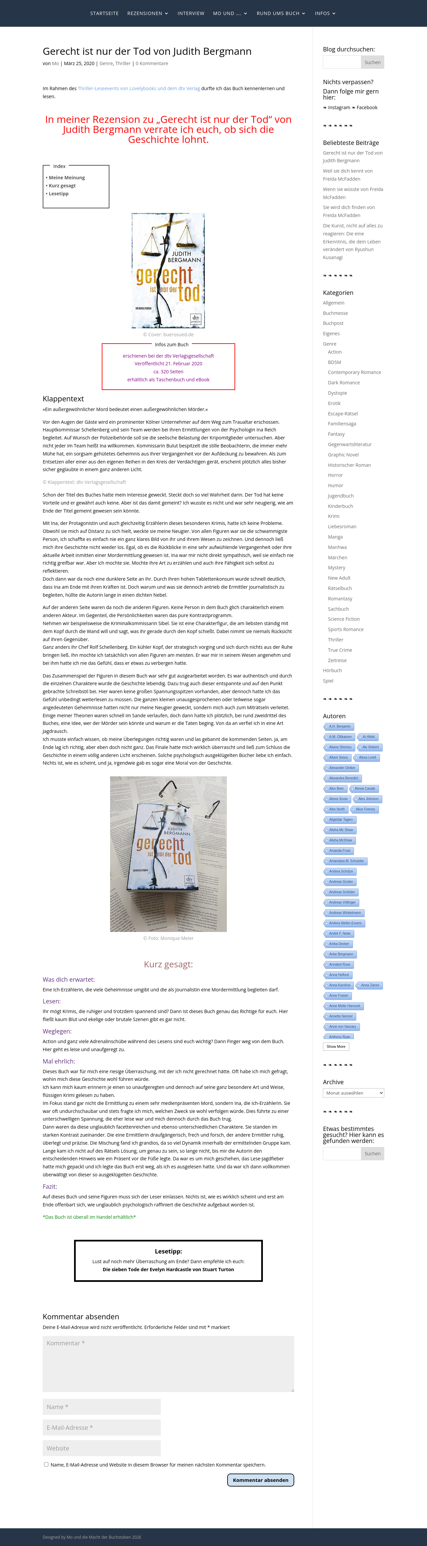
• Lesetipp (57, 193)
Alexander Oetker (342, 768)
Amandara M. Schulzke (346, 861)
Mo (55, 63)
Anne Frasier (338, 995)
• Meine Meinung (65, 177)
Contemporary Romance (354, 372)
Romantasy (340, 598)
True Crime (340, 650)
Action (335, 352)
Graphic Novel (343, 454)
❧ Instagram (336, 107)
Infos (322, 13)
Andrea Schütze (341, 871)
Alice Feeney (365, 809)
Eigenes (331, 333)
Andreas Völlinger (342, 902)
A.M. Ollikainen (340, 737)
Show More (336, 1046)
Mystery (336, 567)
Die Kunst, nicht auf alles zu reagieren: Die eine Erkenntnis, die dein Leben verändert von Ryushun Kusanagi (353, 241)
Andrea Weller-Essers (345, 923)
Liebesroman (342, 526)
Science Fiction (344, 619)
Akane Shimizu (340, 747)
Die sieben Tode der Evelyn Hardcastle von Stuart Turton (168, 1269)
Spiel (328, 681)
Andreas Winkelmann (345, 913)
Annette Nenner (341, 1016)
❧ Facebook (365, 107)
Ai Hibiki (369, 737)
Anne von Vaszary (342, 1026)
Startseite (104, 13)
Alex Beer (336, 788)
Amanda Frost (339, 850)
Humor (335, 485)
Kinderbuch (340, 506)
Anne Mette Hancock (344, 1006)
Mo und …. (227, 13)
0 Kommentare (152, 63)
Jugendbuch (341, 496)
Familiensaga (342, 423)
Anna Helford (339, 975)
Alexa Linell (367, 757)
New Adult (339, 578)
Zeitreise (337, 660)
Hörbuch (332, 670)
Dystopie (337, 393)
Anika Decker (339, 944)
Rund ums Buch (278, 13)
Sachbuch (338, 609)
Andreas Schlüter (342, 892)
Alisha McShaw (340, 840)
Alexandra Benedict (343, 778)
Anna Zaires (370, 985)
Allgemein (333, 303)
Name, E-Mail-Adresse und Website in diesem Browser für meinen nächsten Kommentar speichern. (158, 1465)
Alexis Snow (338, 799)
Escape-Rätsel (343, 413)
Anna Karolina (339, 985)
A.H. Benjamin (340, 726)
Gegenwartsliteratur (350, 444)
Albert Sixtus (338, 757)
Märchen (337, 557)
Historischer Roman (349, 465)
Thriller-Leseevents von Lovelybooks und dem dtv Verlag (139, 88)
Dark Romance (344, 382)
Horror (335, 475)
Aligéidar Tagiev (341, 819)
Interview (191, 13)
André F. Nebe (340, 933)
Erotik (334, 403)
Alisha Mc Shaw (341, 830)
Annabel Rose (339, 964)
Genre (106, 63)
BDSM (334, 362)
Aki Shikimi (371, 747)
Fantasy (336, 434)
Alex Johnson (369, 799)
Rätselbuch (340, 588)
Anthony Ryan (339, 1037)
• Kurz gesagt (61, 185)
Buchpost (333, 323)
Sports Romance (346, 629)
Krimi (333, 516)
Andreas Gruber (341, 882)
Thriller (123, 63)
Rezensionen (144, 13)
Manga (335, 537)
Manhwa (337, 547)
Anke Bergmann (341, 954)
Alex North (337, 809)
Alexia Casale (365, 788)
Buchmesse (335, 313)
